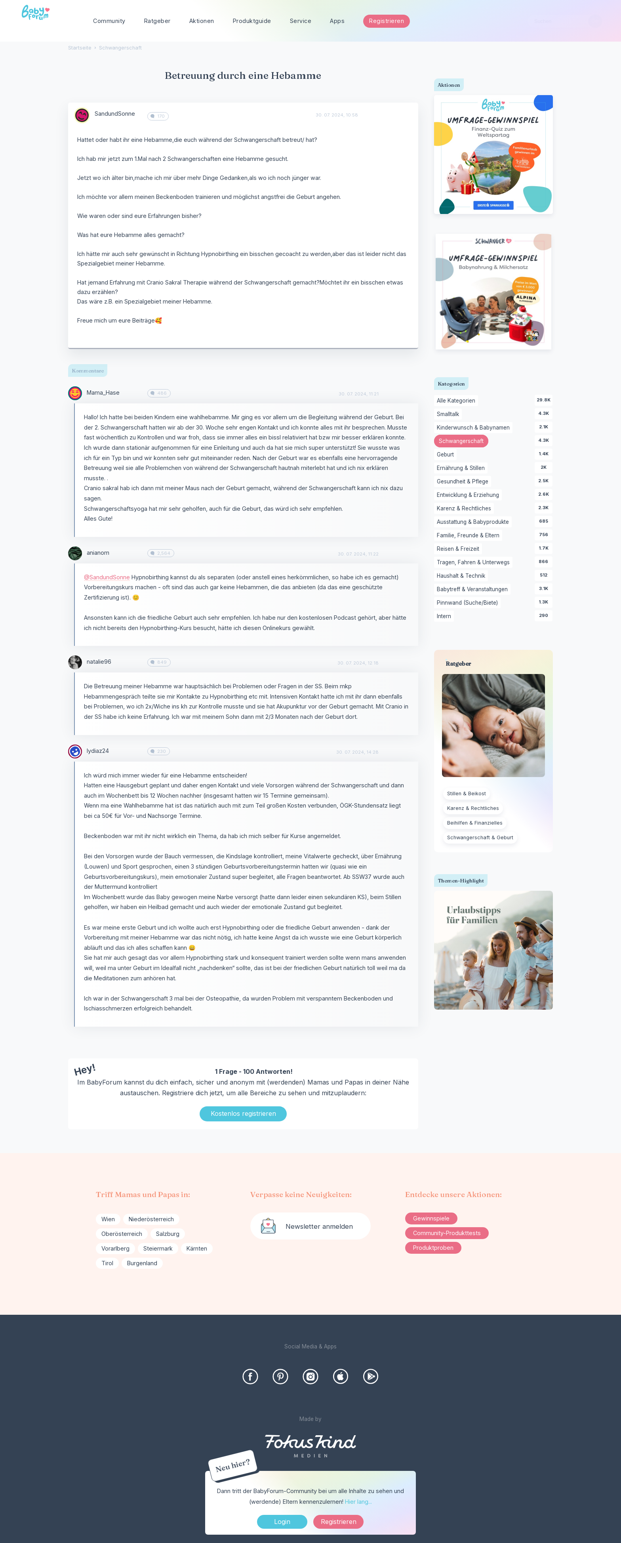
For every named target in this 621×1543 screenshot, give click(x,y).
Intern (445, 616)
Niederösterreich (151, 1219)
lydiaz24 (98, 750)
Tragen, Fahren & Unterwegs (474, 563)
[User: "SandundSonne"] (82, 115)
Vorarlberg (115, 1248)
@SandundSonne (107, 577)
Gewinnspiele (431, 1218)
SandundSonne (115, 113)
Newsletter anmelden (319, 1226)
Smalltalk (449, 414)
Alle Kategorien (457, 401)
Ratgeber (157, 20)
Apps (337, 20)
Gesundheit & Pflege (464, 482)
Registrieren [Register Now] (338, 1522)
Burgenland (142, 1263)
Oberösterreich (121, 1233)
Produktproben (433, 1247)
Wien (108, 1219)
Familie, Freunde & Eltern (469, 536)
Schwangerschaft (463, 441)
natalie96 (99, 661)
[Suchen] (595, 21)
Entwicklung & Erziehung (469, 495)
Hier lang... (358, 1501)
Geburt (447, 455)
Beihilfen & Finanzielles (475, 823)
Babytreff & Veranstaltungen (474, 589)
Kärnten (197, 1248)
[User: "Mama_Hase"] (75, 393)
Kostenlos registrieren (243, 1113)
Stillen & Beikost (466, 793)
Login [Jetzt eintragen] (282, 1522)
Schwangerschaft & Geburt (480, 837)
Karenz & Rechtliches (465, 509)
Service (301, 20)
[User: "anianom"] (75, 553)
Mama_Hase (103, 392)
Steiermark (158, 1248)
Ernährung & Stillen (462, 468)
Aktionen (201, 20)
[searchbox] (565, 21)
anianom (98, 552)
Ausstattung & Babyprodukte (474, 522)
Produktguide (252, 20)
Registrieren (386, 20)
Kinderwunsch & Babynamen (474, 428)
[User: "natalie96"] (75, 662)
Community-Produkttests (447, 1233)
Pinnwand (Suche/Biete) (469, 603)
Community (109, 20)
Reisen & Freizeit (459, 549)
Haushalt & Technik (462, 576)
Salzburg (167, 1233)
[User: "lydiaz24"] (75, 751)
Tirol (107, 1263)
